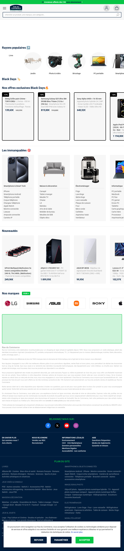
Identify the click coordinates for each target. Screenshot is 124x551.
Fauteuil (35, 505)
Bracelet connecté (100, 477)
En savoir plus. (77, 532)
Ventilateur (80, 218)
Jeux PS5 (13, 492)
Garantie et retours (100, 446)
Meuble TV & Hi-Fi (22, 505)
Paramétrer (61, 540)
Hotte (78, 513)
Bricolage (77, 73)
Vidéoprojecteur (100, 495)
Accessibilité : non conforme (74, 451)
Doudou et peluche (36, 518)
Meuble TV (44, 197)
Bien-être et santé (27, 471)
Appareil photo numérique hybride (92, 489)
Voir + (26, 293)
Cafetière (79, 212)
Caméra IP (8, 218)
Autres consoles (13, 487)
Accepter (84, 540)
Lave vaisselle (81, 200)
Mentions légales (69, 448)
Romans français (44, 471)
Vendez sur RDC (38, 440)
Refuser (38, 540)
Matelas (43, 206)
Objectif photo (71, 489)
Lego (4, 518)
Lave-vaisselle (99, 507)
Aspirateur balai (82, 215)
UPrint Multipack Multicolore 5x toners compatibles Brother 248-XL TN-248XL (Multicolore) (18, 270)
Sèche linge (80, 197)
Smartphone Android (12, 194)
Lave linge (80, 194)
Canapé (43, 191)
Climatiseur (69, 513)
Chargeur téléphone (12, 203)
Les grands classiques (26, 520)
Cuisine (15, 471)
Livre (11, 55)
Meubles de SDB (46, 215)
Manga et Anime (9, 520)
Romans (30, 474)
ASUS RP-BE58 (83, 268)
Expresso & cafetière (83, 510)
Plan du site (62, 461)
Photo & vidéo (55, 73)
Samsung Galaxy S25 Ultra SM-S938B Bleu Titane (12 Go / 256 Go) (54, 101)
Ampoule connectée (12, 215)
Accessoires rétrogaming (12, 489)
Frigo (78, 191)
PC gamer (116, 200)
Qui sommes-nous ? (10, 440)
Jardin (33, 73)
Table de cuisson (100, 510)
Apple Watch (9, 206)
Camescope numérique (82, 495)
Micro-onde (80, 209)
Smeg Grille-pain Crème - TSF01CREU (15, 100)
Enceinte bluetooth (73, 497)
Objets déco (44, 218)
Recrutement (37, 443)
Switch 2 (25, 487)
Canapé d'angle (46, 505)
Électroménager (82, 186)
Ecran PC (115, 203)
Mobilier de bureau (47, 212)
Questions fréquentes (101, 440)
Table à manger (46, 194)
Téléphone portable (11, 197)
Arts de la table (46, 209)
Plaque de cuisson (83, 203)
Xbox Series (47, 489)
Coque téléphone (11, 200)
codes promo (58, 401)
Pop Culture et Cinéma (17, 518)
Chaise (42, 200)
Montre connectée (11, 209)
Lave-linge (81, 507)
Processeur (116, 215)
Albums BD (6, 471)
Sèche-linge (114, 510)
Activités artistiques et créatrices (16, 477)
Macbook (115, 194)
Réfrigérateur (70, 507)
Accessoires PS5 (37, 487)
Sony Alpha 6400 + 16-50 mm (89, 99)
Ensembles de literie (28, 502)
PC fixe (114, 197)
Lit (41, 203)
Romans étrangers (18, 474)
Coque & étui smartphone (87, 474)
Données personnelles (71, 446)
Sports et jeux (50, 474)
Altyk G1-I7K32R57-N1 (50, 268)
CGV (64, 443)
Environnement (68, 440)
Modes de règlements (101, 443)
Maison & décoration (48, 186)
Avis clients (7, 443)
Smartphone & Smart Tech (15, 186)
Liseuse (7, 212)
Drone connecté (114, 471)
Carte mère (116, 212)
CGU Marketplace (74, 443)
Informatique (117, 186)
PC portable (99, 73)
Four (78, 206)
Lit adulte (14, 502)
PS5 (3, 487)
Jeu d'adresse (51, 518)
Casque (68, 495)
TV (109, 489)
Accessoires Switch (32, 489)
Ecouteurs (112, 495)
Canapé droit (8, 505)
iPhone (6, 191)
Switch (48, 487)
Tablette (115, 206)
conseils (48, 401)
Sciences (39, 474)
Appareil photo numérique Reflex (102, 492)
